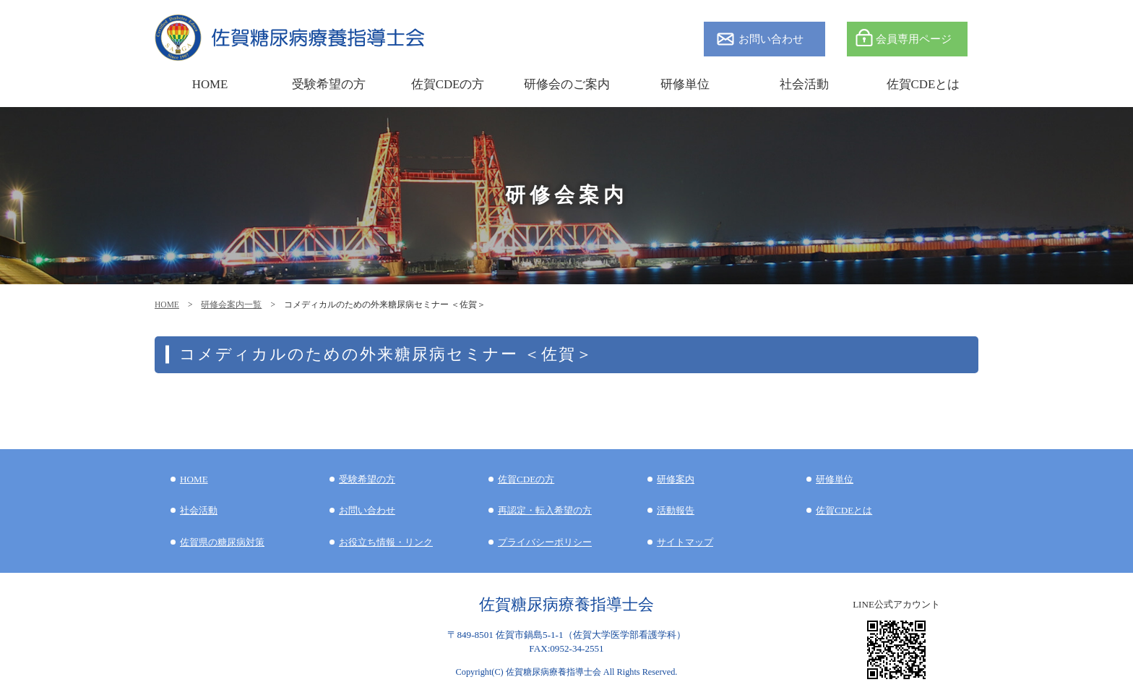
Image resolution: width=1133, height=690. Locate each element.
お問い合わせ (771, 39)
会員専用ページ (914, 39)
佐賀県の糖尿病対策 (222, 542)
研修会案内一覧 (231, 304)
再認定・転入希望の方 (545, 510)
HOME (167, 304)
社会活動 (198, 510)
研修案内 (675, 479)
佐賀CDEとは (923, 84)
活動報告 (675, 510)
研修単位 (834, 479)
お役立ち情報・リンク (386, 542)
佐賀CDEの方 (526, 479)
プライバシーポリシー (545, 542)
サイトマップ (685, 542)
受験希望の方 (329, 84)
